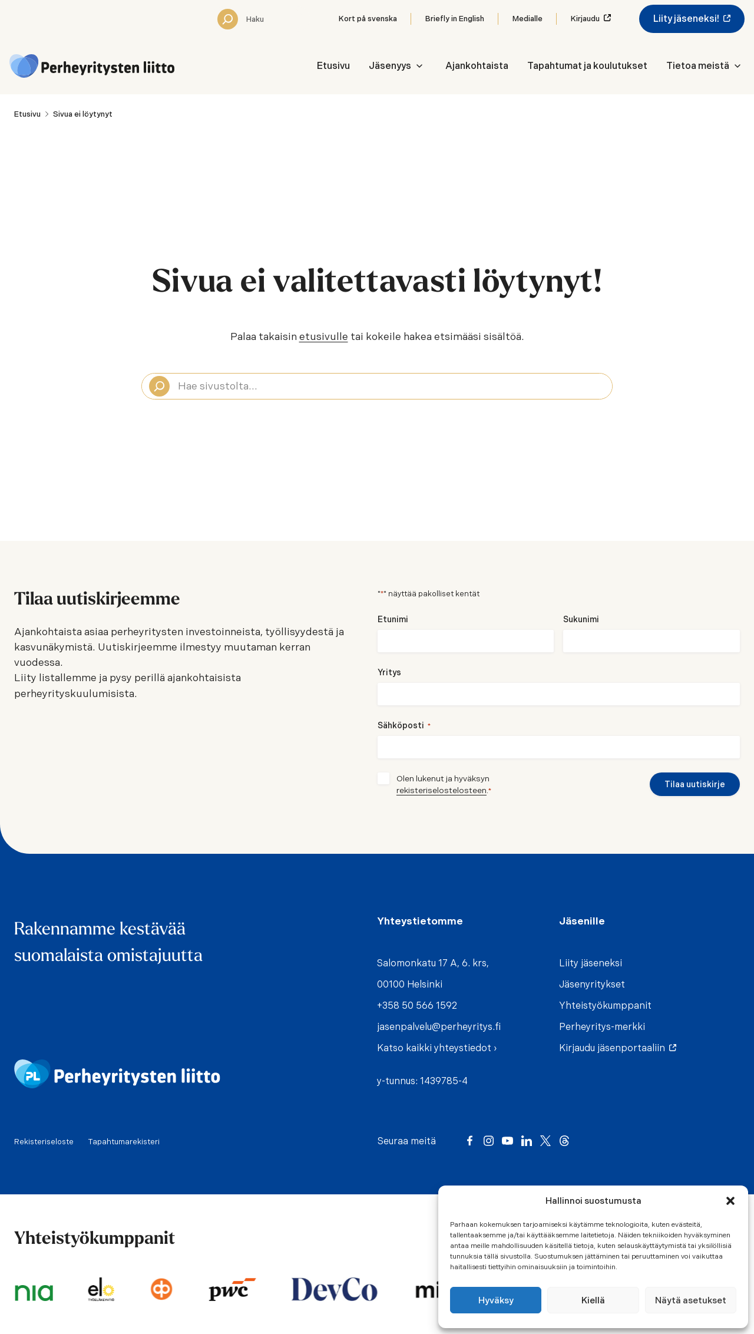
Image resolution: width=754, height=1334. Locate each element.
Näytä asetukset (690, 1300)
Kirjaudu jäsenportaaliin (614, 1048)
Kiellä (593, 1300)
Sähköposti (404, 726)
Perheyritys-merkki (602, 1026)
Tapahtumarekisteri (124, 1141)
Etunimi (393, 619)
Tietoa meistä (697, 65)
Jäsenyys (390, 65)
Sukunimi (581, 619)
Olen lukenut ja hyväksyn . (443, 785)
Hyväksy (496, 1300)
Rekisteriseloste (44, 1141)
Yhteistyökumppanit (605, 1005)
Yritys (389, 672)
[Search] (227, 19)
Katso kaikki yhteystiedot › (437, 1048)
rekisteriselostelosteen (441, 790)
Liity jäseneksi (590, 963)
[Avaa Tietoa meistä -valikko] (737, 66)
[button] (730, 1201)
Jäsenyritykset (592, 984)
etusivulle (323, 336)
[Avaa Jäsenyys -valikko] (419, 66)
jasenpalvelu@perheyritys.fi (439, 1026)
